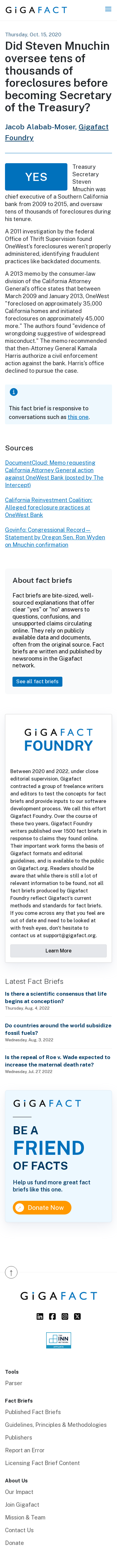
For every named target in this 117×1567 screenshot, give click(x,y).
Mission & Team (25, 1517)
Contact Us (19, 1530)
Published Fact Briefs (33, 1412)
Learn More (58, 951)
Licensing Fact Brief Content (42, 1463)
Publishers (18, 1437)
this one (78, 417)
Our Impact (19, 1492)
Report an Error (25, 1450)
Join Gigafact (22, 1504)
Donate (14, 1543)
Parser (13, 1383)
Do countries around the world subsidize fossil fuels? (58, 1029)
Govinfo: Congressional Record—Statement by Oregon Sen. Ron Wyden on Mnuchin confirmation (55, 537)
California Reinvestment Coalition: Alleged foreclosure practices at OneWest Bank (48, 507)
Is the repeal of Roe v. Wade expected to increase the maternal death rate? (57, 1061)
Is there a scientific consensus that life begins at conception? (56, 997)
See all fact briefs (37, 681)
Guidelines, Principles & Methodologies (56, 1425)
